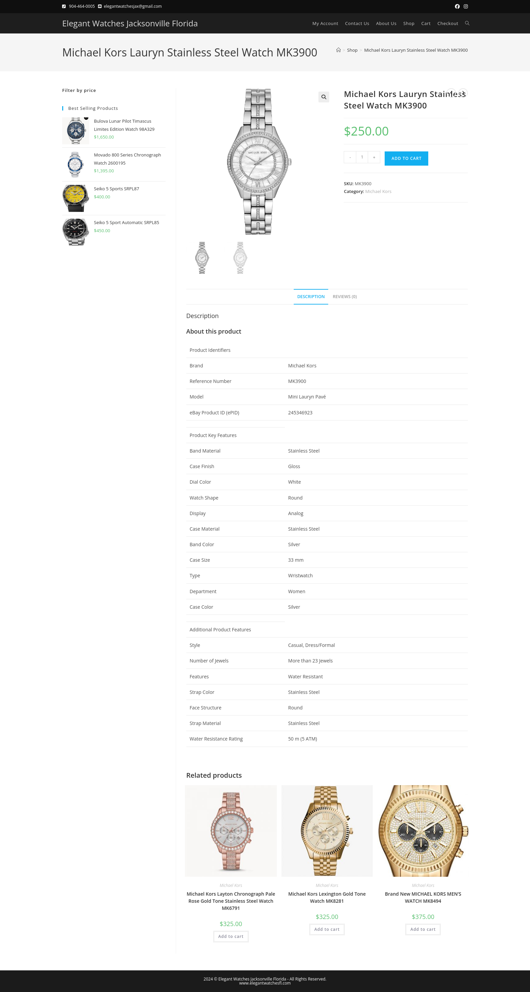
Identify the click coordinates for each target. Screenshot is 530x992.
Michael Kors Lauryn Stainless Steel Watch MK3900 (416, 50)
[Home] (338, 50)
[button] (323, 97)
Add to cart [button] (231, 936)
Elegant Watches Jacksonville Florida (130, 23)
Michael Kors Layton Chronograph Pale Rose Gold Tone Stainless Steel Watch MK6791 (231, 901)
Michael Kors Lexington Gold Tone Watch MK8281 (327, 897)
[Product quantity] (362, 157)
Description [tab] (311, 296)
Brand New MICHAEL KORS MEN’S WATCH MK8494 (423, 897)
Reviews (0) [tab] (345, 296)
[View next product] (463, 93)
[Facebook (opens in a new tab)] (457, 6)
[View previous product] (451, 93)
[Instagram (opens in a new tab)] (465, 6)
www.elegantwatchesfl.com (265, 983)
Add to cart (406, 158)
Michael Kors (378, 191)
